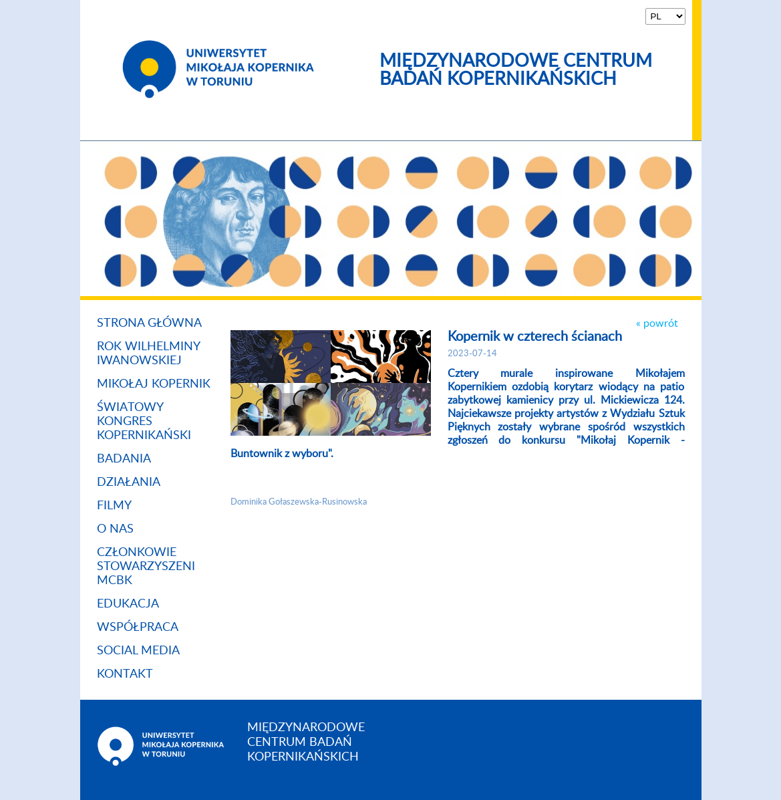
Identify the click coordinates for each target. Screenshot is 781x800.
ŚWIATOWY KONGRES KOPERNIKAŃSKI (144, 422)
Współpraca (137, 628)
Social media (138, 651)
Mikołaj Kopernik (153, 384)
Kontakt (125, 674)
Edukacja (128, 604)
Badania (124, 459)
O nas (115, 529)
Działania (128, 483)
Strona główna (149, 323)
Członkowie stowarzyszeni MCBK (146, 567)
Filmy (114, 506)
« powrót (657, 323)
